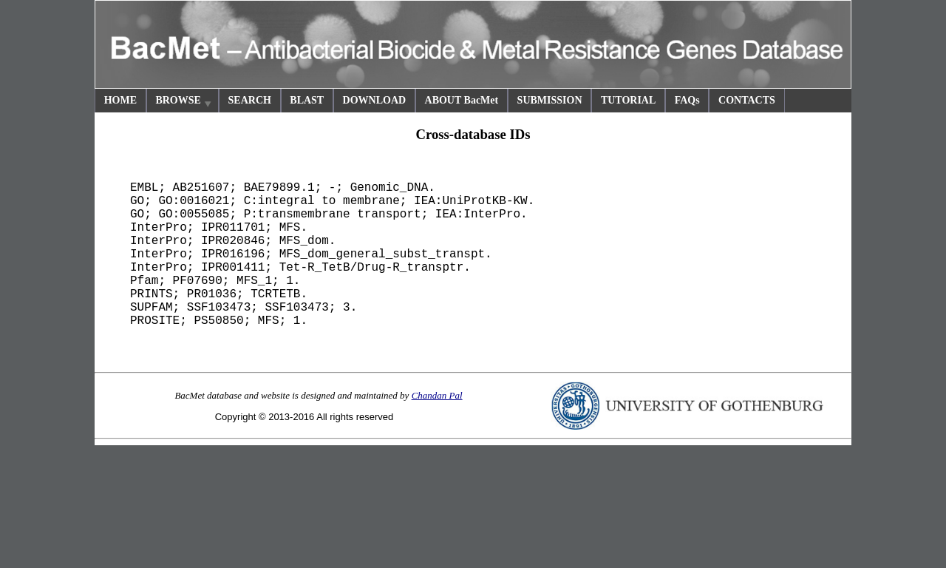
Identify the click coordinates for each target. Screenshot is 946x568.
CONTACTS (746, 100)
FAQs (687, 100)
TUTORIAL (628, 100)
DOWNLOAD (374, 100)
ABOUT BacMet (462, 100)
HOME (120, 100)
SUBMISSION (549, 100)
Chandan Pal (437, 395)
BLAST (307, 100)
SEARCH (249, 100)
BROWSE (184, 102)
